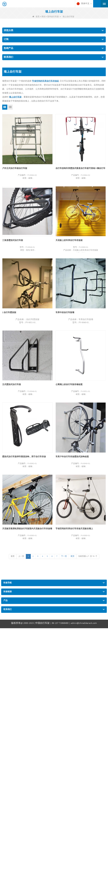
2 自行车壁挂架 (9, 312)
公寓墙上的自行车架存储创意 (69, 384)
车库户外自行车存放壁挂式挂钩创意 (72, 457)
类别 (43, 17)
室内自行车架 (53, 17)
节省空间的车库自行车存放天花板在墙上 (74, 529)
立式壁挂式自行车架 (11, 384)
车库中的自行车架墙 (65, 312)
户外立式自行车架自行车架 (14, 168)
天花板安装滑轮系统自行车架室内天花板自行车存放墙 (27, 529)
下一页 (64, 556)
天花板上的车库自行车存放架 (69, 240)
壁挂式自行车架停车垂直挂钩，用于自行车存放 (24, 457)
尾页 (72, 556)
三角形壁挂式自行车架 (12, 240)
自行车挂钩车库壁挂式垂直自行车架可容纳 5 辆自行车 (80, 168)
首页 (36, 17)
